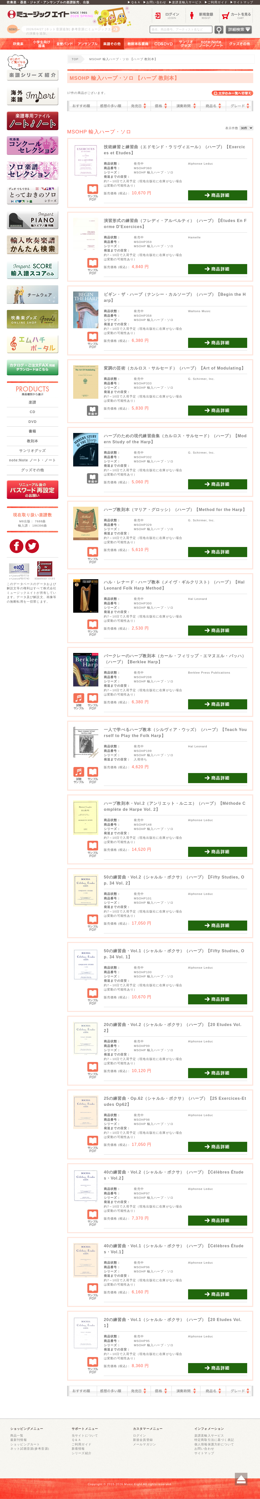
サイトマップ (204, 1453)
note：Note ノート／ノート (211, 44)
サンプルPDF (92, 193)
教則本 (32, 441)
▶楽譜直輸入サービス (185, 2)
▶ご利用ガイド (216, 2)
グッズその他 (243, 44)
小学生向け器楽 (41, 44)
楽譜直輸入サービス (209, 1435)
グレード (238, 106)
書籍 (32, 431)
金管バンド (64, 44)
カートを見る (236, 15)
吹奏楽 (14, 44)
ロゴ (70, 21)
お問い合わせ (204, 1448)
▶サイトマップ (241, 2)
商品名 (213, 106)
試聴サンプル (79, 702)
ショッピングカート (25, 1444)
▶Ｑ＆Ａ (134, 2)
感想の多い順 (112, 106)
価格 (161, 106)
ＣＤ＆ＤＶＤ (163, 44)
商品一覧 (17, 1435)
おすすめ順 (83, 106)
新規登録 (202, 15)
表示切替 (232, 93)
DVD (32, 422)
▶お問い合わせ (154, 2)
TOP (75, 59)
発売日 (139, 106)
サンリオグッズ (186, 44)
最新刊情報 (18, 1439)
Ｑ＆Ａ (76, 1439)
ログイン (169, 15)
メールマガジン (144, 1444)
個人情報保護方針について (214, 1444)
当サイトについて (85, 1435)
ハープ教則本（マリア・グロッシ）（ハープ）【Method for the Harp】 (175, 509)
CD (32, 412)
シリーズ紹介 (82, 1453)
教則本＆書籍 (138, 44)
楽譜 (32, 402)
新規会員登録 (143, 1439)
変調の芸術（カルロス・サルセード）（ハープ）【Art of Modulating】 (175, 368)
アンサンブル (87, 44)
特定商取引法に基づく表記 (214, 1439)
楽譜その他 (112, 44)
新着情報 (78, 1448)
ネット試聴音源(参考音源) (29, 1448)
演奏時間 (186, 106)
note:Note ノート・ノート (32, 460)
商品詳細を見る (217, 195)
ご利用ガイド (82, 1444)
